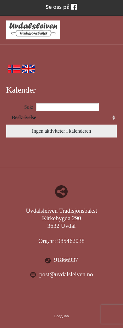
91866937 (61, 260)
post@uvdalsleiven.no (61, 274)
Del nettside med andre (61, 191)
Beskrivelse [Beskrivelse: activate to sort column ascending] (24, 117)
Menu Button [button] (111, 26)
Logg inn (61, 316)
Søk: (61, 107)
